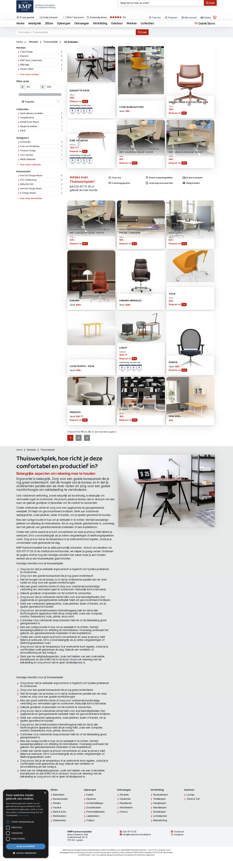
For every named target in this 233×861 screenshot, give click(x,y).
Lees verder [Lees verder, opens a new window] (24, 815)
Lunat (123, 348)
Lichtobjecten (160, 815)
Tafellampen (159, 798)
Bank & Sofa (59, 811)
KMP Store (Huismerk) (31, 60)
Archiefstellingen (94, 803)
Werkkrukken (59, 815)
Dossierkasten (93, 807)
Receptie (124, 794)
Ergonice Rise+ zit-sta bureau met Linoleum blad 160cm (189, 151)
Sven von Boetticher (30, 146)
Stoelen (57, 803)
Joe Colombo (26, 155)
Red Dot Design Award (31, 175)
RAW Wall (175, 416)
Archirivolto (25, 142)
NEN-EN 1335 (26, 184)
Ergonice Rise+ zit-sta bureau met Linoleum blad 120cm (139, 151)
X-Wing (124, 409)
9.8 (118, 17)
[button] (25, 853)
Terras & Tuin (193, 798)
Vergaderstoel (27, 117)
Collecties (147, 23)
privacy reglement (147, 855)
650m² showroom (73, 17)
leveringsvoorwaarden (124, 855)
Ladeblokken (92, 815)
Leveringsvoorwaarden (159, 183)
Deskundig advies (96, 17)
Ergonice (24, 56)
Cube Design (26, 51)
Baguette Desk (80, 90)
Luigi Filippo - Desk (82, 366)
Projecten (171, 17)
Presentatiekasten (95, 811)
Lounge (190, 794)
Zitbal (22, 130)
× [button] (45, 793)
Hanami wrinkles (130, 300)
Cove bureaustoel (131, 107)
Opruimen (91, 798)
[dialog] (25, 824)
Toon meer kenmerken (29, 198)
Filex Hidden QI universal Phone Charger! (136, 231)
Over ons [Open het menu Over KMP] (155, 17)
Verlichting (100, 23)
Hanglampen (159, 803)
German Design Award (31, 188)
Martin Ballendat (27, 159)
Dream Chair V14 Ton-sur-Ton (188, 102)
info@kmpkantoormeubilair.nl (135, 834)
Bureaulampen (160, 794)
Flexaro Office (26, 69)
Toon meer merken (27, 74)
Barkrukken (58, 794)
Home (20, 23)
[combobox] (40, 101)
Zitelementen (59, 820)
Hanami (74, 300)
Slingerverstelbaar (28, 126)
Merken (132, 23)
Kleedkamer (126, 803)
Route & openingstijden (159, 178)
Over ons (114, 178)
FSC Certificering (28, 180)
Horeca (123, 811)
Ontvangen (81, 23)
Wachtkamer (126, 807)
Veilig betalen (191, 183)
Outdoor (117, 23)
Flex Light (175, 233)
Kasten (89, 794)
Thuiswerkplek (50, 41)
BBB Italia (24, 64)
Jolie (172, 294)
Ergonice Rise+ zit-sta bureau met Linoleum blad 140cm (90, 231)
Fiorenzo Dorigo (28, 150)
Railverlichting (160, 820)
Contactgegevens (119, 183)
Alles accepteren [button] (26, 846)
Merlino (75, 412)
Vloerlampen (159, 811)
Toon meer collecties (28, 164)
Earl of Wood (79, 140)
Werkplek (34, 23)
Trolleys (90, 820)
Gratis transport (49, 17)
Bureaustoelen (60, 798)
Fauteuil (57, 807)
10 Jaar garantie (25, 17)
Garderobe (125, 798)
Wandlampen (160, 807)
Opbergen (63, 23)
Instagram (177, 834)
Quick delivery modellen (31, 113)
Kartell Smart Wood (29, 122)
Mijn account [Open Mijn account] (189, 17)
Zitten (49, 23)
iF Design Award (28, 193)
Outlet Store (204, 23)
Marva (173, 362)
